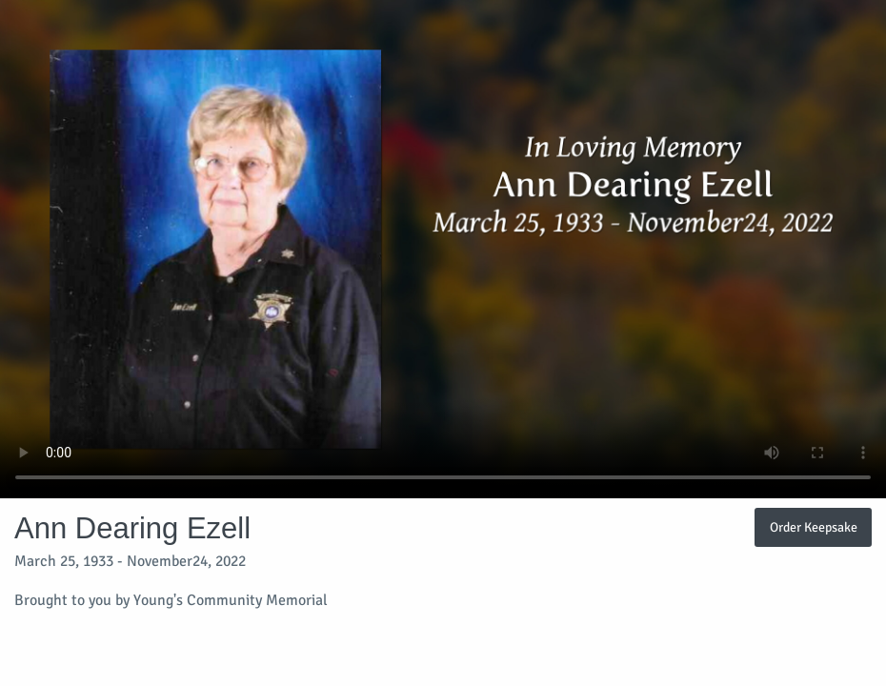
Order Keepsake (813, 526)
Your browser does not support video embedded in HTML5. (443, 249)
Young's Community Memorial (230, 600)
